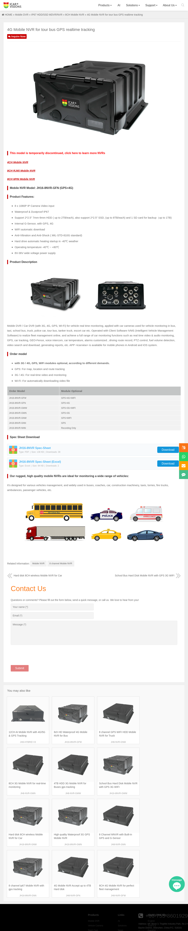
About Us (169, 5)
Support (150, 5)
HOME (8, 14)
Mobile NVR (39, 563)
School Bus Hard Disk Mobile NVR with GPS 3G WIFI (148, 575)
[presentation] (38, 653)
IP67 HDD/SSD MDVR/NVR (46, 14)
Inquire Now (17, 36)
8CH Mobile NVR (74, 14)
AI (119, 5)
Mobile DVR (21, 14)
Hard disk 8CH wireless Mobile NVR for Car (34, 575)
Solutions (132, 5)
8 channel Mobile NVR (63, 563)
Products (104, 5)
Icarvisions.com (12, 5)
